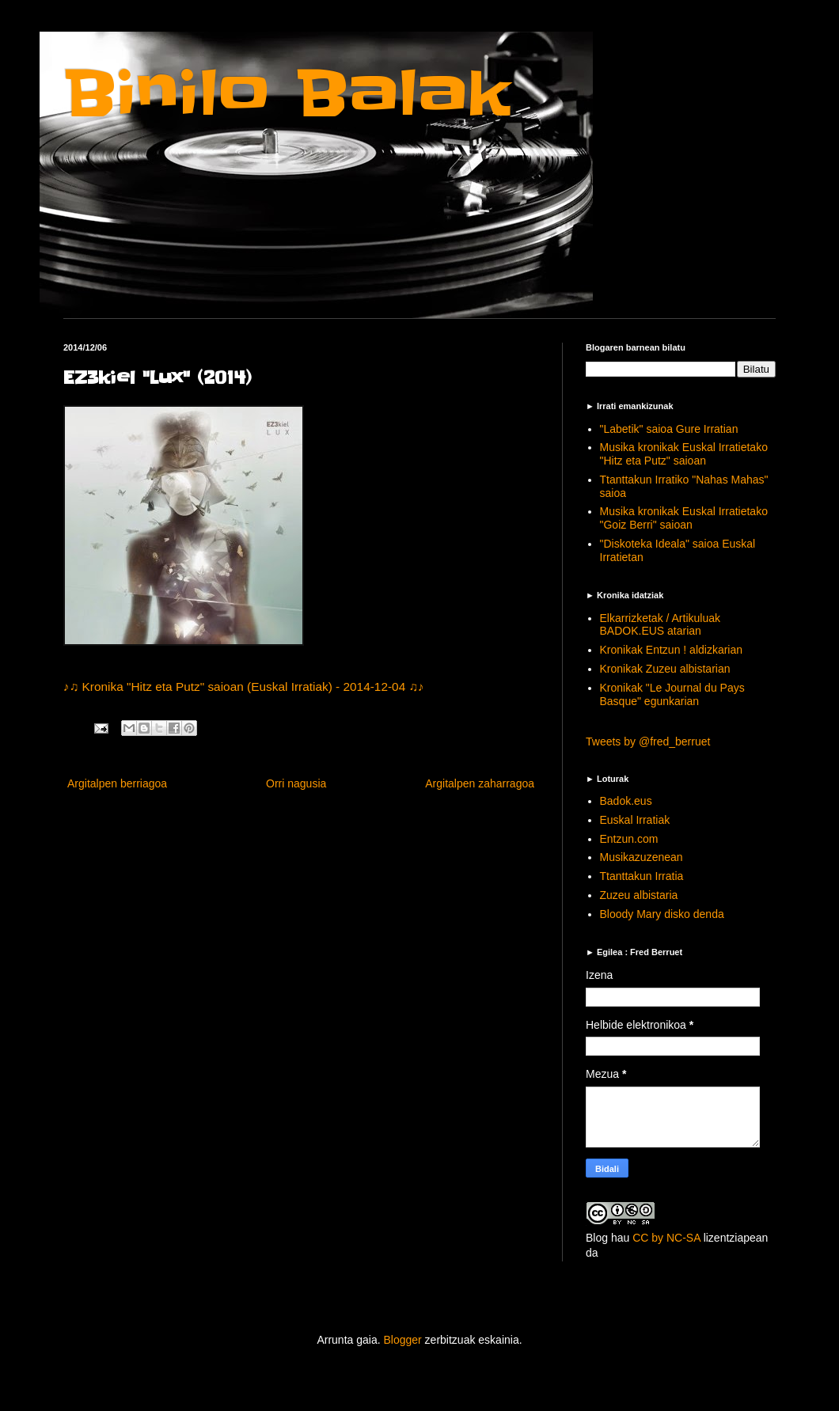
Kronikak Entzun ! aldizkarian (671, 649)
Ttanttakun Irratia (642, 876)
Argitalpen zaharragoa (479, 783)
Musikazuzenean (641, 857)
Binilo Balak (287, 94)
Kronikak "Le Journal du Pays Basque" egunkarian (672, 694)
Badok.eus (626, 801)
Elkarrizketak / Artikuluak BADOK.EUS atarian (660, 625)
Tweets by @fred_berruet (648, 741)
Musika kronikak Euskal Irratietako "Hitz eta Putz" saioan (684, 454)
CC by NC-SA (666, 1237)
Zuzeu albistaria (639, 895)
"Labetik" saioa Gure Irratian (669, 429)
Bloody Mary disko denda (662, 914)
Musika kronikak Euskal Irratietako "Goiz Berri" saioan (684, 518)
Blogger (402, 1339)
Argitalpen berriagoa (117, 783)
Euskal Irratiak (635, 820)
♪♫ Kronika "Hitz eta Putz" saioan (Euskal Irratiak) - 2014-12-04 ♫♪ (243, 686)
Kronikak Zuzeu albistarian (665, 668)
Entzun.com (629, 839)
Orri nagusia (296, 783)
